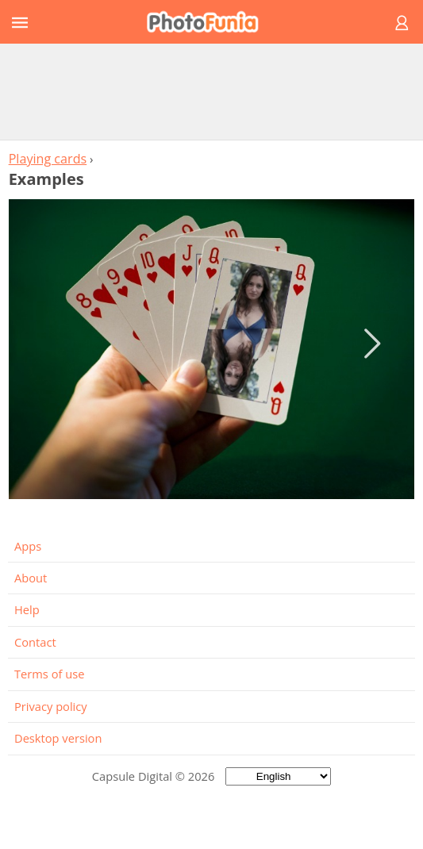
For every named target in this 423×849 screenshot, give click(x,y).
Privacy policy (50, 706)
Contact (35, 642)
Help (27, 609)
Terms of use (49, 674)
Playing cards (48, 158)
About (30, 578)
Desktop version (58, 738)
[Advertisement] (212, 91)
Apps (27, 546)
